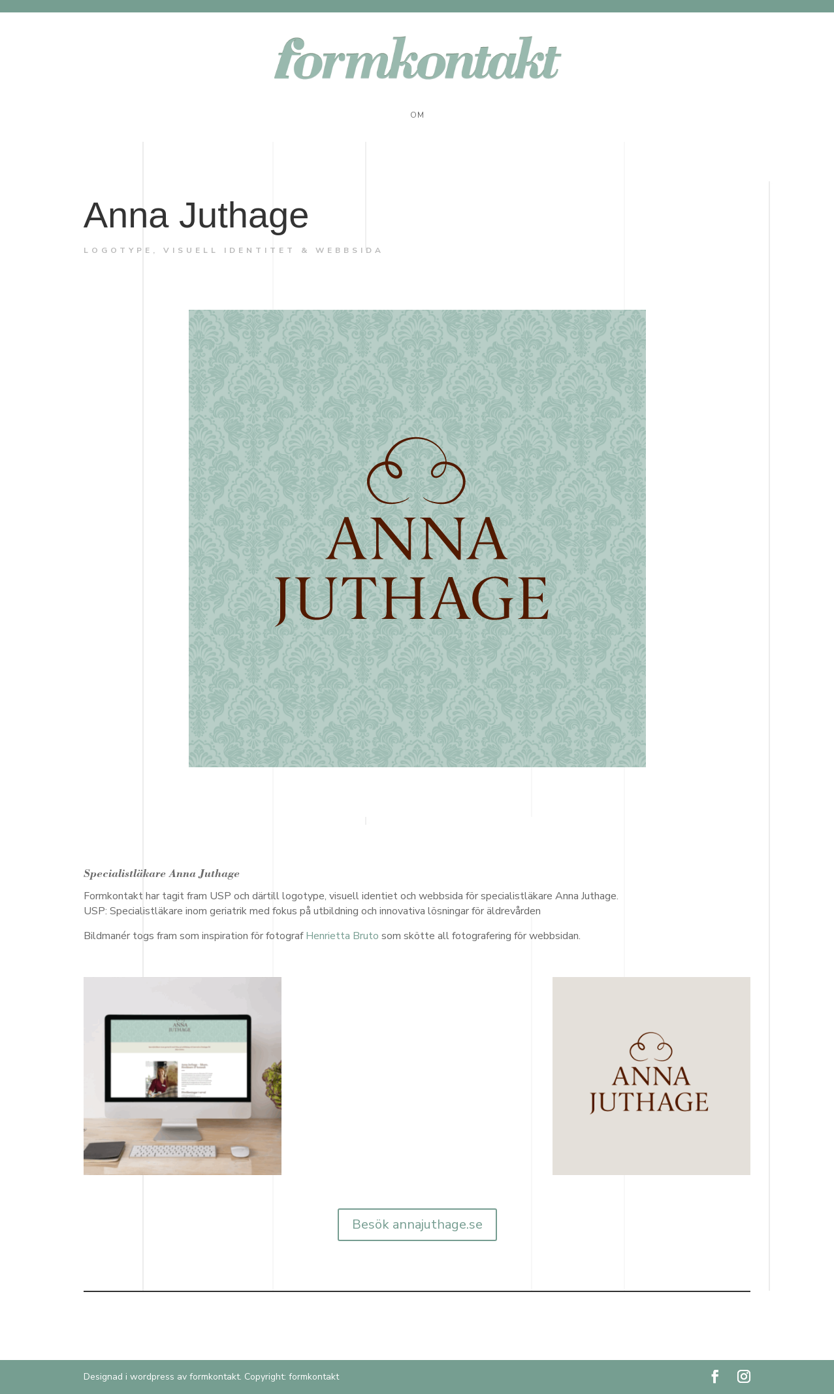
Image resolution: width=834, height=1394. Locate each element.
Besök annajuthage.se (417, 1224)
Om (417, 115)
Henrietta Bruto (342, 936)
